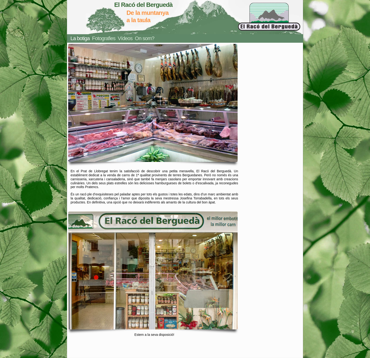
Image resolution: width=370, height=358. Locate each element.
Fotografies (103, 38)
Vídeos (125, 38)
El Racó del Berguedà (143, 4)
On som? (144, 38)
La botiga (80, 38)
